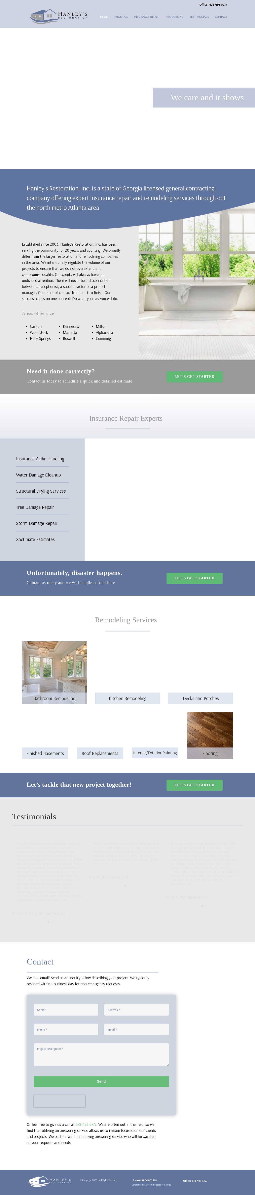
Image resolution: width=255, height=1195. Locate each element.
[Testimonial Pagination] (48, 921)
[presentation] (59, 1104)
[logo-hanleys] (58, 10)
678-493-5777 (86, 1124)
